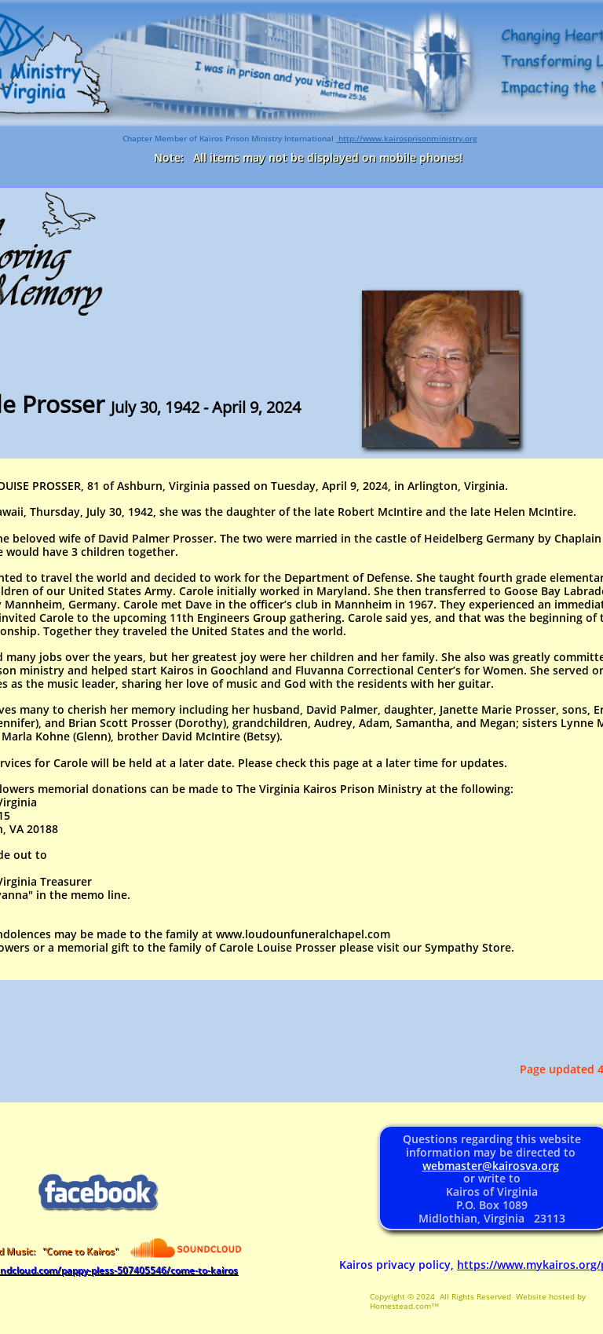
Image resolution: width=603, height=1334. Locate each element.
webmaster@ (457, 1165)
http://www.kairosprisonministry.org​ (406, 138)
